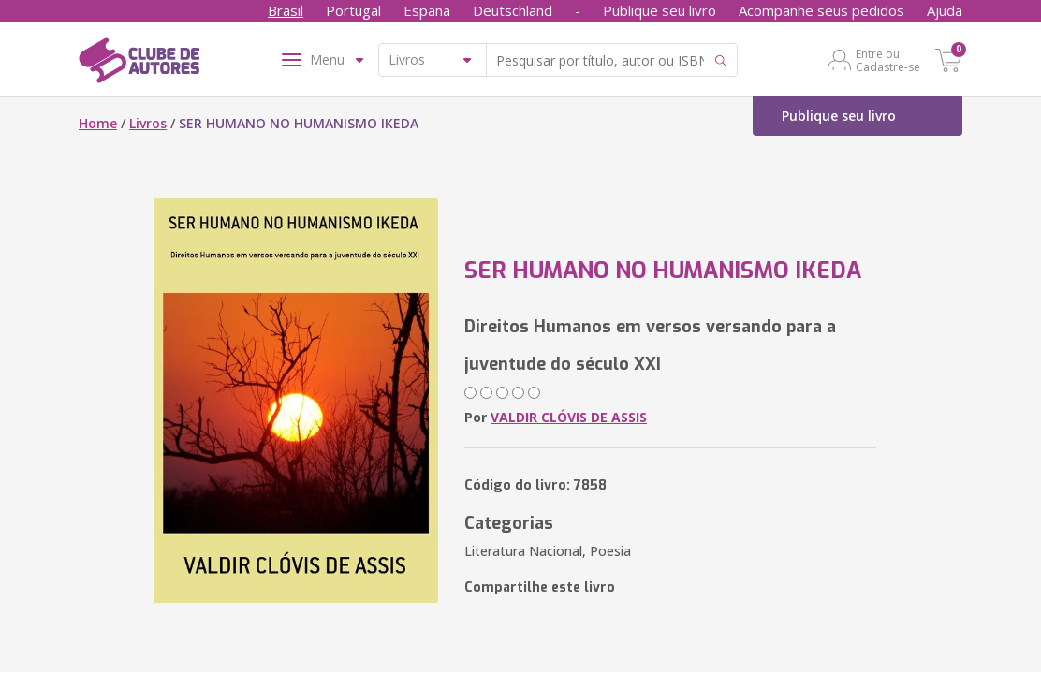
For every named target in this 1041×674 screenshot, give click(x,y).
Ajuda (944, 10)
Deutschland (512, 10)
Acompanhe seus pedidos (821, 10)
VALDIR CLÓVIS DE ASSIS (569, 417)
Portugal (353, 10)
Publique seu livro (659, 10)
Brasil (285, 10)
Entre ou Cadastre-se (888, 60)
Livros (148, 123)
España (426, 10)
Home (98, 123)
